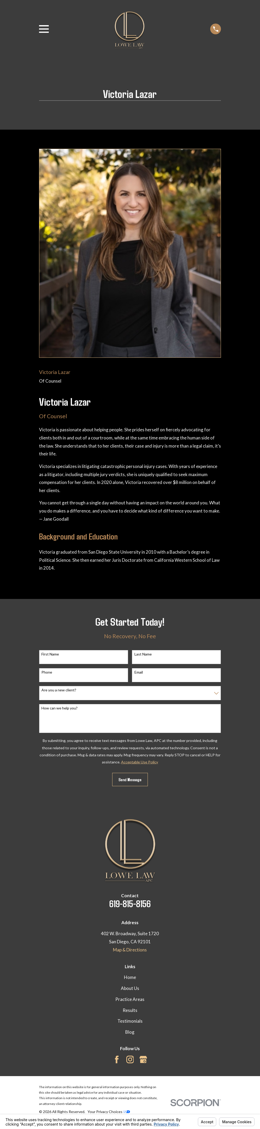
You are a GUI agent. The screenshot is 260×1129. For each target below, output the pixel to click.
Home (130, 977)
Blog (129, 1032)
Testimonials (130, 1021)
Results (130, 1010)
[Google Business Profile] (143, 1059)
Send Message (130, 779)
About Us (130, 988)
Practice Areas (129, 999)
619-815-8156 (130, 903)
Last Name (143, 654)
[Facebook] (117, 1059)
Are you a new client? (58, 690)
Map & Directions (130, 949)
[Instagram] (130, 1059)
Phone (46, 672)
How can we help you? (59, 708)
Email (138, 672)
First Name (50, 654)
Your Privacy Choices (109, 1111)
